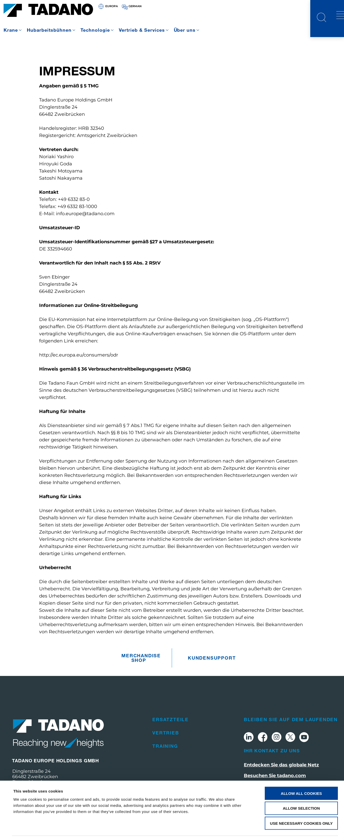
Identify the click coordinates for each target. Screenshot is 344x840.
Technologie (95, 30)
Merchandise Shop (139, 657)
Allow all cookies (301, 777)
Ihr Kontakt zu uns (272, 750)
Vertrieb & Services (142, 30)
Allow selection (301, 792)
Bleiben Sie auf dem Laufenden (291, 719)
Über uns (185, 30)
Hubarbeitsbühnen (49, 30)
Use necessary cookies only (301, 807)
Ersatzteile (170, 719)
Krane (11, 30)
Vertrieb (165, 732)
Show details (214, 830)
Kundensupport (206, 657)
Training (165, 746)
